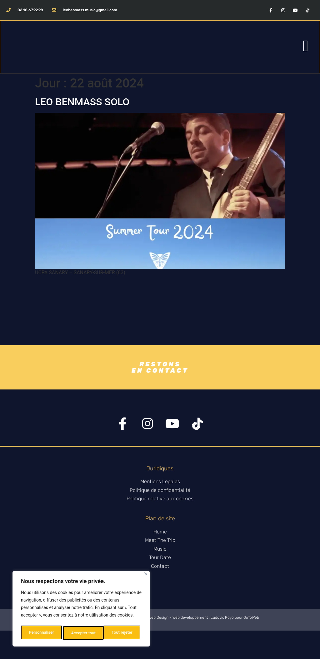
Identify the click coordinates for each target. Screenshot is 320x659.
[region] (81, 610)
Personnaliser (41, 633)
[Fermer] (145, 576)
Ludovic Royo (222, 646)
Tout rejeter (81, 633)
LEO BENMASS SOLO (82, 103)
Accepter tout (121, 633)
